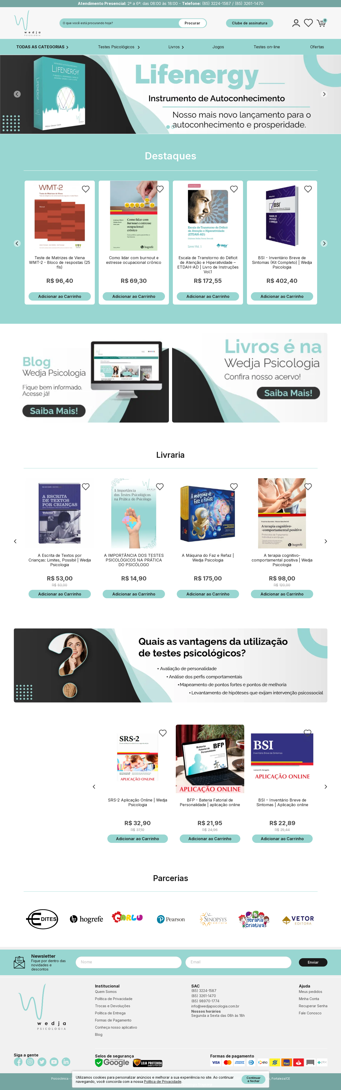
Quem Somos (106, 991)
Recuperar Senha (313, 1006)
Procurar (192, 23)
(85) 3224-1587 (203, 990)
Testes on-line (267, 46)
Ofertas (317, 46)
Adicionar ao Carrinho (59, 296)
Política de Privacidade (113, 999)
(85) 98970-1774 (205, 1001)
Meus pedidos (310, 991)
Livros (176, 47)
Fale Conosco (310, 1013)
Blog (98, 1034)
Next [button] (324, 94)
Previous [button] (17, 94)
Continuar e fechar (253, 1079)
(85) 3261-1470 (203, 996)
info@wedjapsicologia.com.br (215, 1006)
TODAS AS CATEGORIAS (42, 47)
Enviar (313, 962)
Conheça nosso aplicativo (116, 1027)
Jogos (218, 46)
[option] (170, 94)
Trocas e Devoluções (112, 1006)
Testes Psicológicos (119, 47)
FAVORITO (86, 189)
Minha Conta (309, 999)
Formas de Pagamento (113, 1020)
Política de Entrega (110, 1013)
